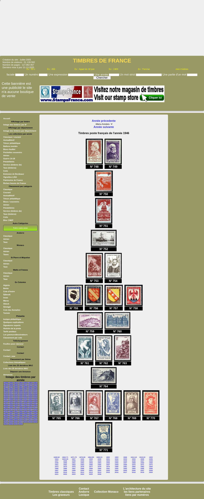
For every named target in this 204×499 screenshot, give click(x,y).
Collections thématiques (14, 362)
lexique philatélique (12, 319)
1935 (30, 397)
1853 (20, 383)
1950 (35, 401)
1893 (6, 389)
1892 (35, 387)
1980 (11, 412)
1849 (6, 383)
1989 (20, 414)
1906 (6, 391)
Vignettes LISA (10, 177)
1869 (15, 385)
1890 (30, 387)
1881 (20, 387)
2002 (15, 418)
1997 (25, 416)
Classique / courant (12, 137)
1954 (20, 403)
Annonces (8, 375)
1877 (6, 387)
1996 (20, 416)
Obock (6, 304)
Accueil (6, 118)
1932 (15, 397)
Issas (5, 298)
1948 (25, 401)
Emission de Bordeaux (13, 174)
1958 (6, 405)
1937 (6, 399)
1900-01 (100, 457)
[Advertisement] (102, 29)
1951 (6, 403)
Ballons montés (10, 146)
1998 (30, 416)
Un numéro (32, 74)
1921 (30, 393)
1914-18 (134, 457)
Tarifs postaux (9, 331)
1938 (11, 399)
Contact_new (9, 356)
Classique (7, 189)
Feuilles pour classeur (13, 344)
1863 (6, 385)
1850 (11, 383)
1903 (35, 389)
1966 (11, 407)
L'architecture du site (137, 488)
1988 (15, 414)
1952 (11, 403)
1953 (15, 403)
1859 (25, 383)
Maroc (6, 301)
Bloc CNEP (8, 220)
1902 (30, 389)
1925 (15, 395)
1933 (20, 397)
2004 (25, 418)
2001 (11, 418)
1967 (15, 407)
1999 (35, 416)
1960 (15, 405)
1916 (6, 393)
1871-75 (74, 457)
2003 (20, 418)
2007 (6, 420)
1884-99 (91, 457)
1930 (6, 397)
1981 (15, 412)
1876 (35, 385)
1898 (15, 389)
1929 (35, 395)
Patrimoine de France (13, 180)
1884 (25, 387)
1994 (11, 416)
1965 (6, 407)
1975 (20, 409)
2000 (6, 418)
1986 (6, 414)
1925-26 (65, 459)
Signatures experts (12, 325)
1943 (35, 399)
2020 (35, 422)
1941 (25, 399)
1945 (11, 401)
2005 (30, 418)
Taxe (5, 242)
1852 (15, 383)
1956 (30, 403)
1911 (25, 391)
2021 (6, 424)
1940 (20, 399)
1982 (20, 412)
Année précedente (104, 120)
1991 (30, 414)
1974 (15, 409)
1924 (11, 395)
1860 (30, 383)
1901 (25, 389)
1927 (25, 395)
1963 (30, 405)
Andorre (84, 491)
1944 (6, 401)
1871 (25, 385)
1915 (35, 391)
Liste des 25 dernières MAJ (15, 368)
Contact (6, 350)
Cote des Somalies (11, 310)
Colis (5, 171)
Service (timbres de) (12, 165)
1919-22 (142, 457)
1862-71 (65, 457)
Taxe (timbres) (9, 168)
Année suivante (104, 127)
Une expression (58, 74)
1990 (25, 414)
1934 (25, 397)
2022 (11, 424)
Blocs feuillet (9, 149)
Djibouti (6, 295)
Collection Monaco (106, 491)
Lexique (84, 494)
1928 (30, 395)
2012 (30, 420)
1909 (20, 391)
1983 (25, 412)
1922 (35, 393)
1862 (35, 383)
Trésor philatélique (11, 143)
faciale (11, 74)
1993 (6, 416)
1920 (25, 393)
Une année (102, 74)
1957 (35, 403)
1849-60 (57, 457)
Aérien (6, 155)
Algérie (6, 285)
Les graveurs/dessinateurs (15, 335)
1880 (15, 387)
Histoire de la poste (12, 328)
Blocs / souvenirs (11, 202)
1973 (11, 409)
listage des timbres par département (19, 131)
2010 (20, 420)
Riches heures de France (14, 183)
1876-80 (82, 457)
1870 (20, 385)
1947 (20, 401)
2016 (15, 422)
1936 (35, 397)
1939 (15, 399)
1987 (11, 414)
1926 (20, 395)
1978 (35, 409)
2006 (35, 418)
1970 (30, 407)
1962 (25, 405)
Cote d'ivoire (9, 291)
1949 (30, 401)
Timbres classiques (61, 491)
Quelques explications (13, 322)
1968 (20, 407)
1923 (6, 395)
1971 (35, 407)
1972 (6, 409)
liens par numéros (137, 494)
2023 (15, 424)
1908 (15, 391)
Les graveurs (61, 494)
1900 (20, 389)
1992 (35, 414)
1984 (30, 412)
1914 (30, 391)
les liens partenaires (137, 491)
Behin (6, 288)
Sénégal (7, 307)
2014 (6, 422)
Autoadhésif (8, 140)
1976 (25, 409)
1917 (11, 393)
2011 (25, 420)
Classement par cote (12, 338)
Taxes (6, 254)
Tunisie (6, 313)
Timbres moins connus (20, 228)
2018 (25, 422)
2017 (20, 422)
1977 (30, 409)
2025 (91, 474)
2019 (30, 422)
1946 (15, 401)
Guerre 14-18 (9, 159)
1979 (6, 412)
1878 (11, 387)
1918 (15, 393)
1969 (25, 407)
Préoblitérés (8, 162)
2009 (15, 420)
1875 (30, 385)
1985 (35, 412)
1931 (11, 397)
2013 (35, 420)
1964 (35, 405)
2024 (20, 424)
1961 (20, 405)
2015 (11, 422)
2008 (11, 420)
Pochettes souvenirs (12, 152)
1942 (30, 399)
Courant (7, 192)
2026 (99, 474)
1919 (20, 393)
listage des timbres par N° (15, 125)
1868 (11, 385)
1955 (25, 403)
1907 (11, 391)
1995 (15, 416)
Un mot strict (128, 74)
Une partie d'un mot (175, 74)
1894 (11, 389)
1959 (11, 405)
